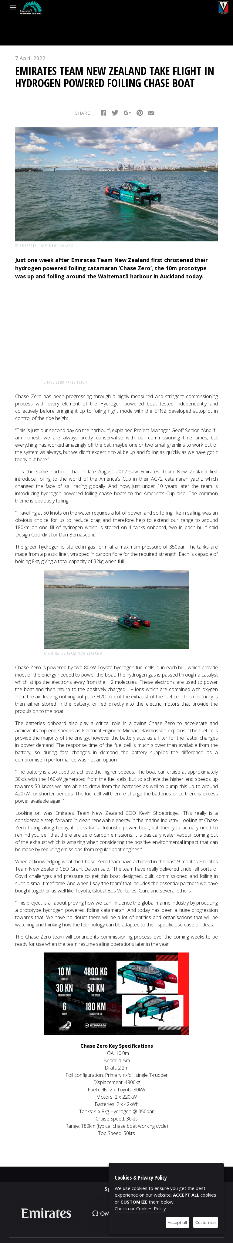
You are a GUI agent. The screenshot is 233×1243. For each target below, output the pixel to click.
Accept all (177, 1222)
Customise (205, 1222)
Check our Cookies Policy (140, 1208)
